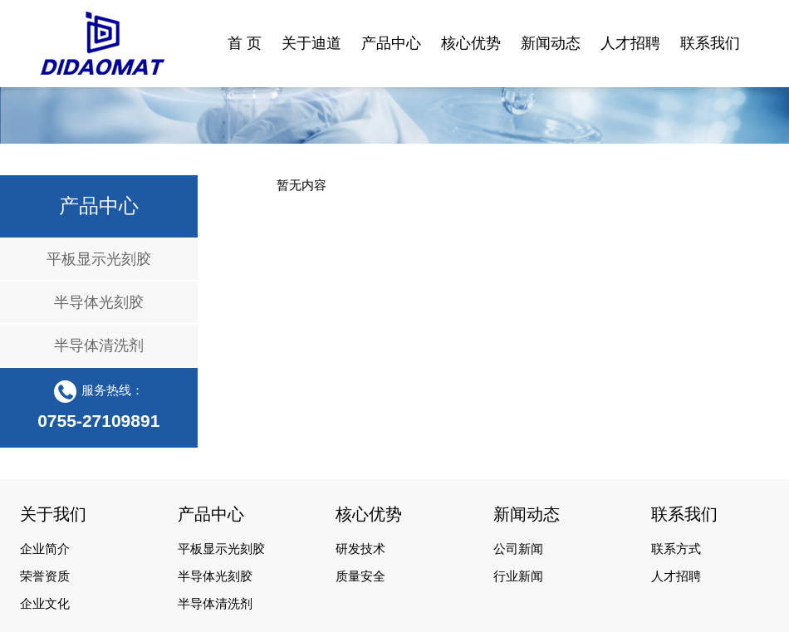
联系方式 (676, 549)
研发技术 (360, 549)
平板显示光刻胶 (99, 259)
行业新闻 (518, 576)
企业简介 (45, 549)
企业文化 (45, 603)
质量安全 (360, 576)
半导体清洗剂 (99, 345)
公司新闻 (518, 549)
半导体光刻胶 (99, 302)
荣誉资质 (45, 576)
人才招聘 (676, 576)
